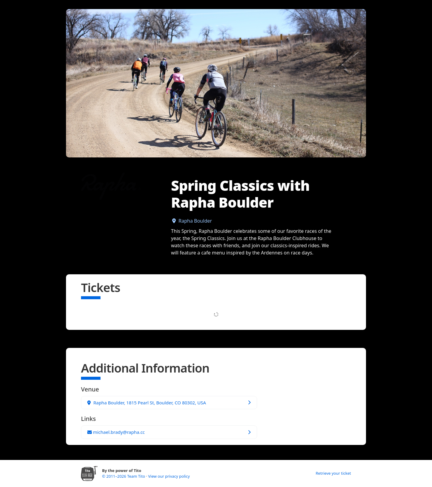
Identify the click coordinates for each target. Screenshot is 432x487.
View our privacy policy (169, 476)
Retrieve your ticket (333, 473)
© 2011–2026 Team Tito (124, 476)
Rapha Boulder (195, 221)
